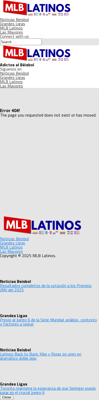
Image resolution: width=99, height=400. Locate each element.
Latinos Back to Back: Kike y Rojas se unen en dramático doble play (40, 356)
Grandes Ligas (12, 24)
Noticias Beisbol (14, 19)
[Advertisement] (49, 166)
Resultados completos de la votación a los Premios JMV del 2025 (46, 287)
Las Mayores (11, 32)
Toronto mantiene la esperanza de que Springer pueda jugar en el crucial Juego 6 (48, 390)
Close (6, 397)
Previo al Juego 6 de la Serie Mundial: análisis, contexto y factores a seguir (48, 322)
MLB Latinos (11, 28)
